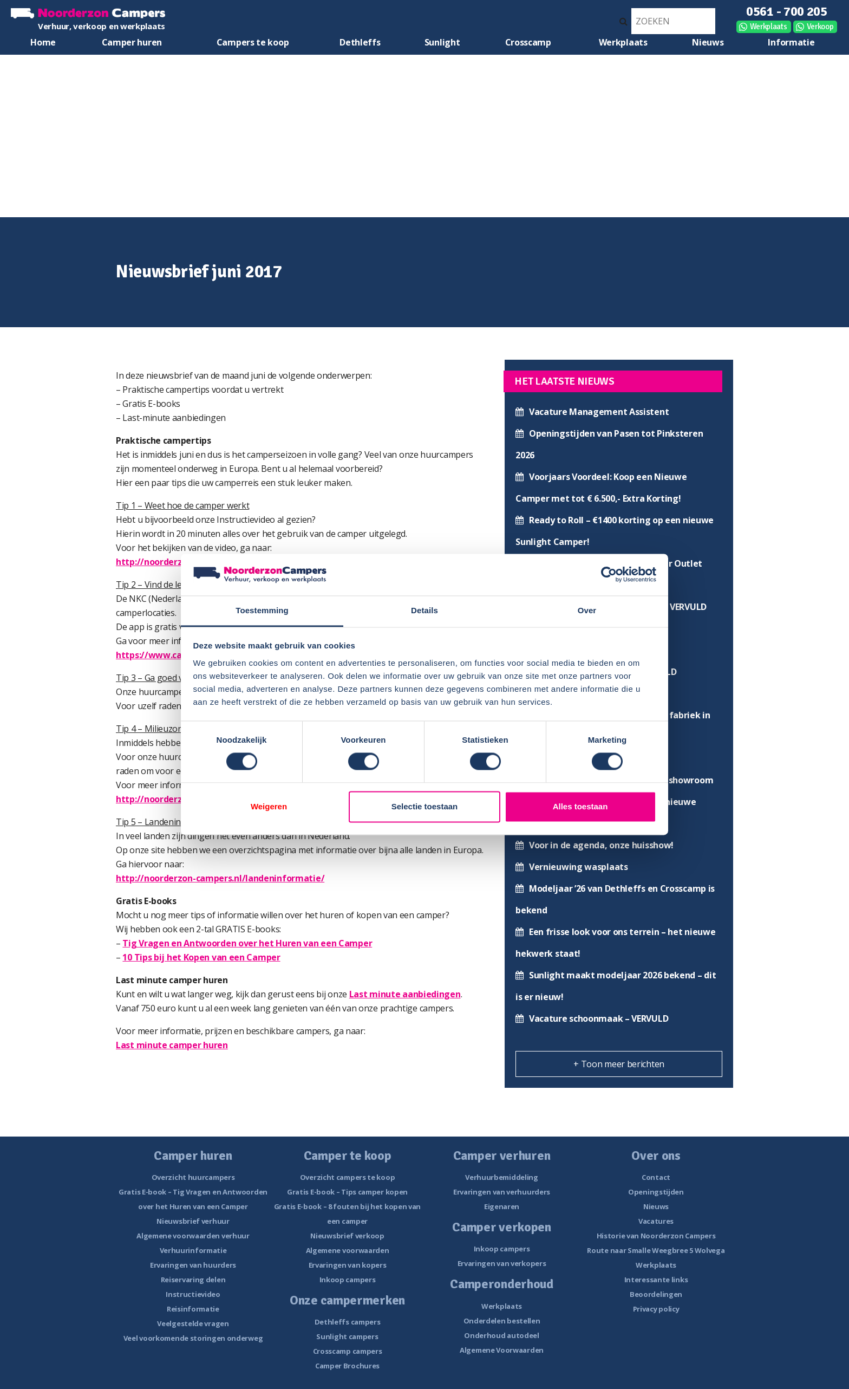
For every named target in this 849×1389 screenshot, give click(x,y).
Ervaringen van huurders (193, 1265)
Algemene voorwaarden (347, 1250)
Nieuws (707, 42)
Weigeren (269, 806)
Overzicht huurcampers (193, 1177)
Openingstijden (656, 1192)
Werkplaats (768, 26)
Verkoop (820, 26)
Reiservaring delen (193, 1279)
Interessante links (656, 1279)
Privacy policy (656, 1309)
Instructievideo (193, 1294)
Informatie (791, 42)
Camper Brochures (347, 1366)
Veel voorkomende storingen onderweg (193, 1338)
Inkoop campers (347, 1279)
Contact (656, 1177)
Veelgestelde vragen (192, 1323)
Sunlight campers (347, 1336)
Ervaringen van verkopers (502, 1263)
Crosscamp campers (347, 1351)
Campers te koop (253, 42)
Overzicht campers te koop (347, 1177)
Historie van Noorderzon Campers (656, 1236)
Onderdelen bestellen (501, 1321)
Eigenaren (501, 1206)
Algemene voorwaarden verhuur (193, 1236)
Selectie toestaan (424, 806)
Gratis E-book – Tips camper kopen (347, 1192)
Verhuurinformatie (193, 1250)
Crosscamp (528, 42)
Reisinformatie (193, 1309)
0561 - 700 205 (786, 11)
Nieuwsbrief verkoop (347, 1236)
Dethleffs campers (348, 1322)
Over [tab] (587, 610)
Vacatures (656, 1221)
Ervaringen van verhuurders (501, 1192)
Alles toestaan (580, 806)
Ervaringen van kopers (348, 1265)
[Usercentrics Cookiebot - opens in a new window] (608, 575)
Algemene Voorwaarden (502, 1350)
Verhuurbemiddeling (501, 1177)
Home (43, 42)
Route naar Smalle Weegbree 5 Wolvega (655, 1250)
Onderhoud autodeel (501, 1335)
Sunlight (442, 42)
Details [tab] (424, 610)
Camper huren (132, 42)
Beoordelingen (656, 1294)
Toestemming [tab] (262, 610)
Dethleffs (359, 42)
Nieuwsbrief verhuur (192, 1221)
